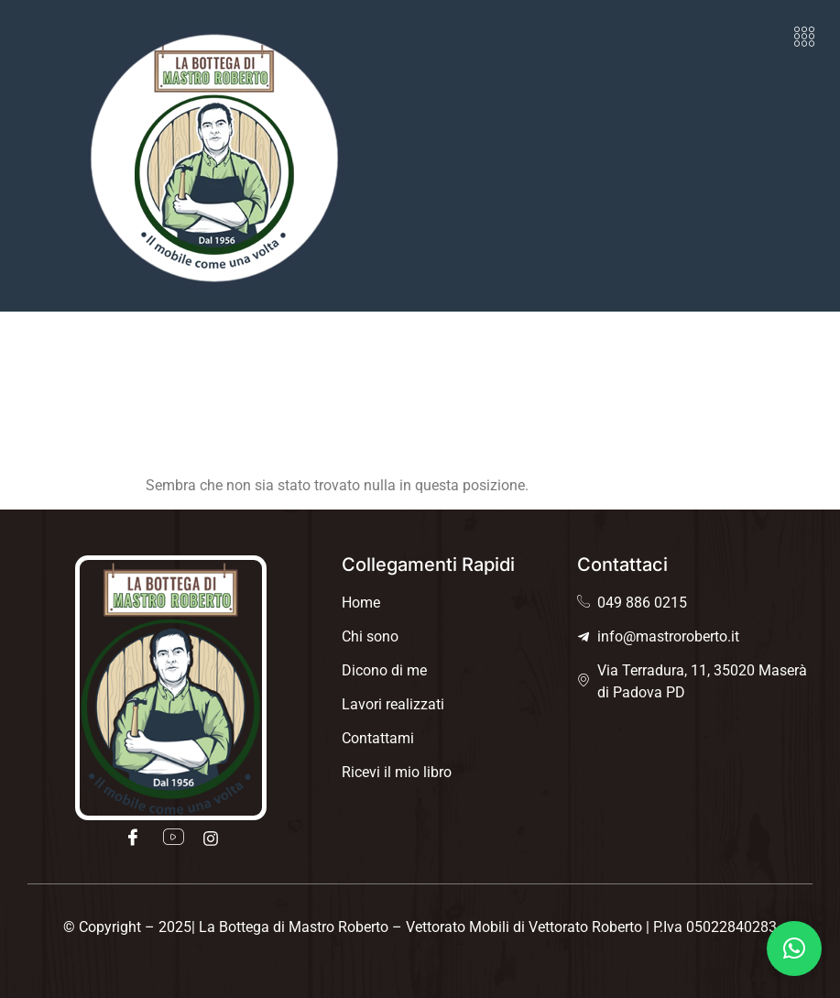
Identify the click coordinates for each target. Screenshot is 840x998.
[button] (805, 36)
